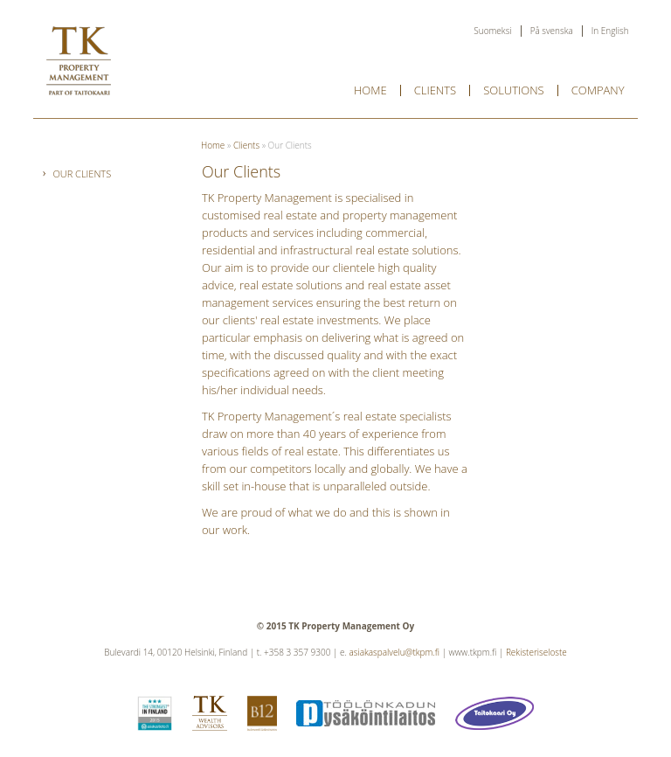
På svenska (551, 31)
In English (610, 31)
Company (598, 90)
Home (370, 90)
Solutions (513, 90)
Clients (435, 90)
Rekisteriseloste (536, 652)
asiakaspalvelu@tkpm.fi (394, 652)
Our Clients (81, 173)
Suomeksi (492, 31)
